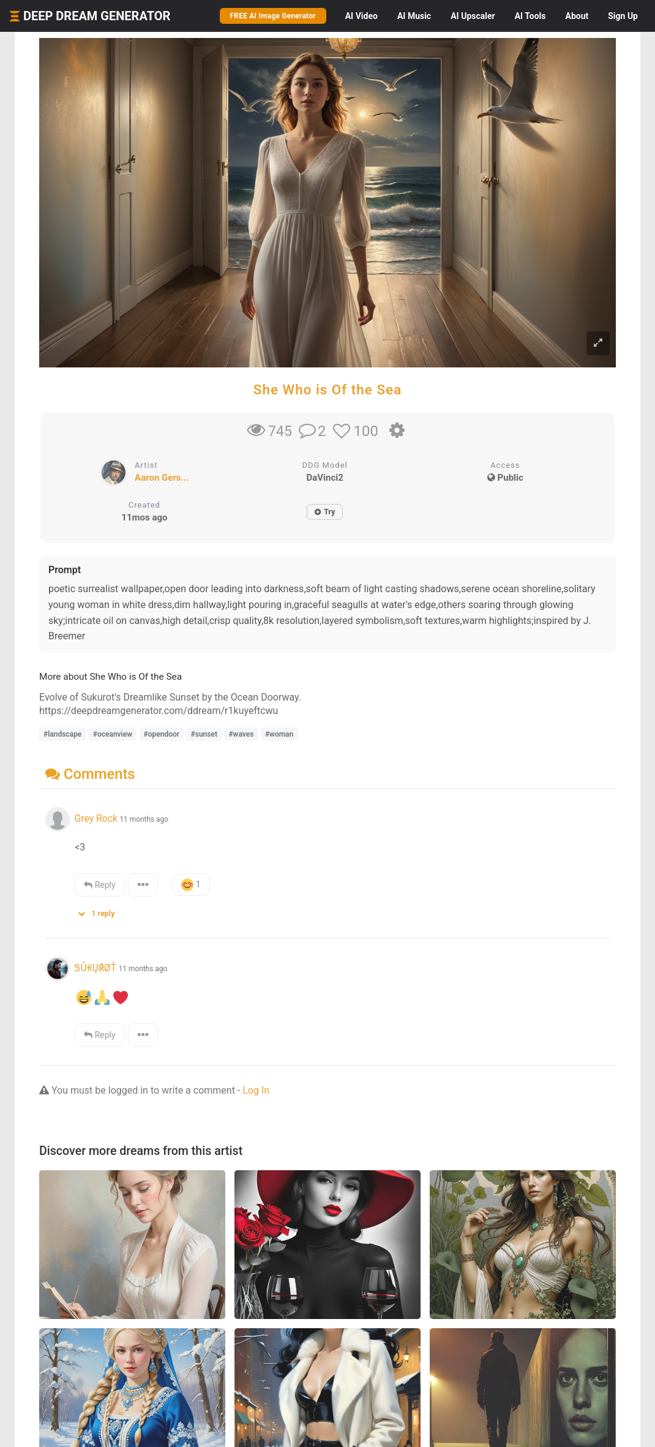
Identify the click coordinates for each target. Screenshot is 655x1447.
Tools (530, 16)
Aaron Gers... (162, 477)
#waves (240, 734)
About (576, 16)
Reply (99, 885)
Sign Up (623, 16)
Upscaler (473, 16)
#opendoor (162, 734)
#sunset (204, 734)
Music (414, 16)
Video (361, 16)
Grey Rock (95, 818)
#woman (279, 734)
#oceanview (112, 734)
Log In (255, 1090)
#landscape (62, 734)
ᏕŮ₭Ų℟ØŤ (95, 968)
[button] (100, 911)
